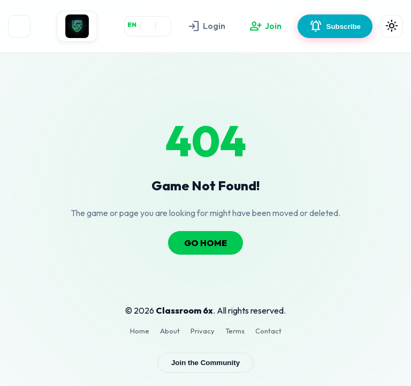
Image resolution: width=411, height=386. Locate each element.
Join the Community (205, 363)
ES (163, 24)
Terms (235, 330)
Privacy (203, 330)
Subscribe (335, 26)
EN (131, 24)
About (170, 330)
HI (147, 24)
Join (265, 26)
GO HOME (205, 242)
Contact (268, 330)
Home (139, 330)
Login (206, 26)
